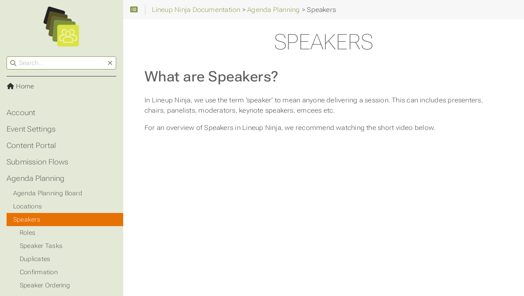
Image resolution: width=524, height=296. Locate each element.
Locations (27, 206)
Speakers (26, 219)
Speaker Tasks (41, 246)
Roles (27, 232)
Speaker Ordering (45, 285)
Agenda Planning (35, 178)
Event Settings (31, 129)
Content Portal (31, 145)
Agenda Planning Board (47, 193)
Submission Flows (38, 162)
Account (21, 113)
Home (20, 86)
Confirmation (39, 272)
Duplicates (35, 259)
